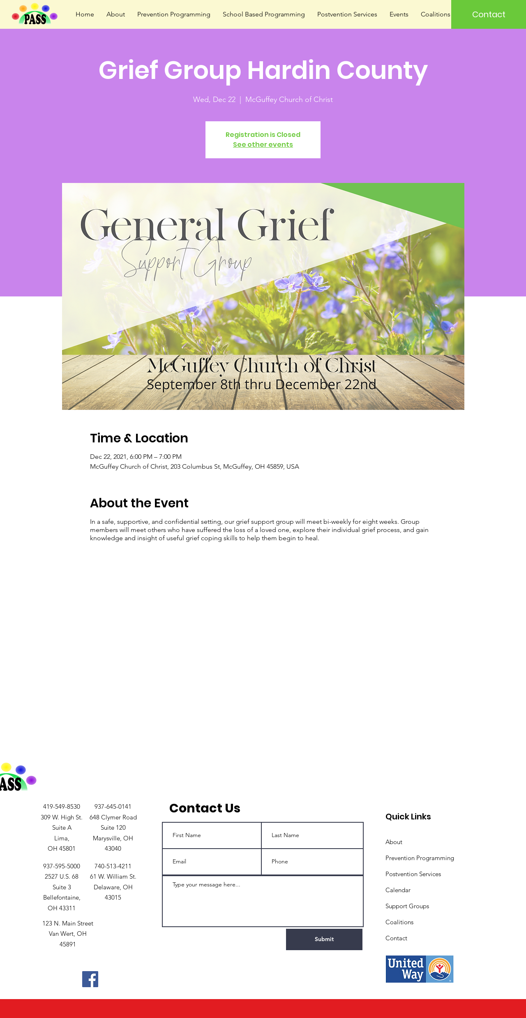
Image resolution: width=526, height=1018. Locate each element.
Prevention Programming (419, 858)
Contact (396, 938)
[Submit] (324, 939)
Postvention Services (413, 874)
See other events (263, 144)
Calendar (398, 890)
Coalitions (399, 922)
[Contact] (488, 14)
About (393, 842)
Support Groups (407, 906)
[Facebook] (90, 979)
